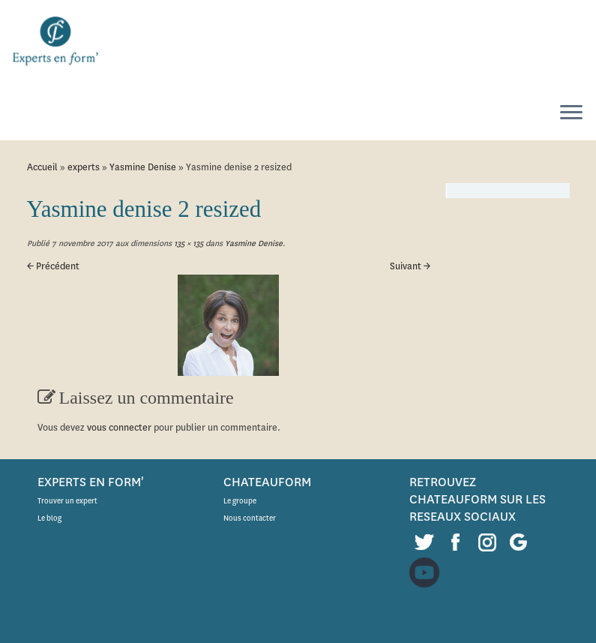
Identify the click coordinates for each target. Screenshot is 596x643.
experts (83, 167)
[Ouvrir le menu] (571, 113)
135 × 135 (187, 243)
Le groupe (239, 501)
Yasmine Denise (142, 167)
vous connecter (119, 427)
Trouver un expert (67, 501)
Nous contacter (249, 518)
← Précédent (53, 266)
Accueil (42, 167)
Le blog (49, 518)
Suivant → (410, 266)
